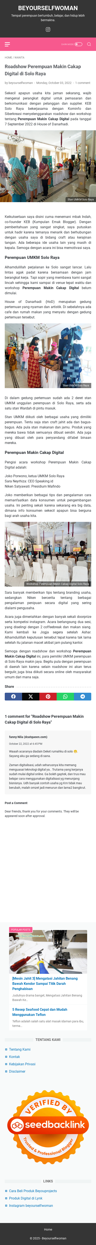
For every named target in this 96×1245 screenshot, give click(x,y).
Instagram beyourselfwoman (31, 1206)
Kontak (14, 1057)
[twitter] (30, 696)
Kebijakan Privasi (22, 1064)
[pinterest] (48, 696)
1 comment (82, 83)
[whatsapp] (65, 696)
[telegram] (82, 696)
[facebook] (13, 696)
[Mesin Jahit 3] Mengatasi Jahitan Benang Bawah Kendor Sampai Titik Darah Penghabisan (45, 983)
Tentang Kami (19, 1049)
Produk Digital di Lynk (25, 1198)
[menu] (10, 44)
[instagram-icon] (48, 29)
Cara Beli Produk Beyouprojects (33, 1191)
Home (48, 1229)
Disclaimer (17, 1071)
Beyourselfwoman (48, 8)
